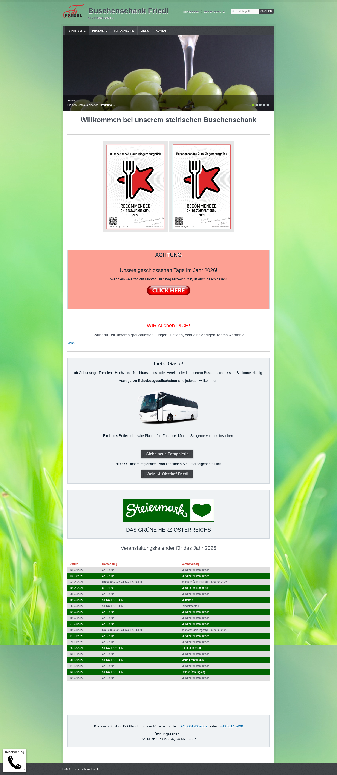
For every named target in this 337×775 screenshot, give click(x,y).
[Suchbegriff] (245, 11)
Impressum (190, 11)
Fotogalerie (124, 30)
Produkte (100, 30)
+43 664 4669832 (194, 726)
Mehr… (72, 342)
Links (145, 30)
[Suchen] (266, 11)
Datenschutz (214, 11)
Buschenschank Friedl (128, 10)
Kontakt (162, 30)
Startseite (77, 30)
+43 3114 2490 (231, 726)
